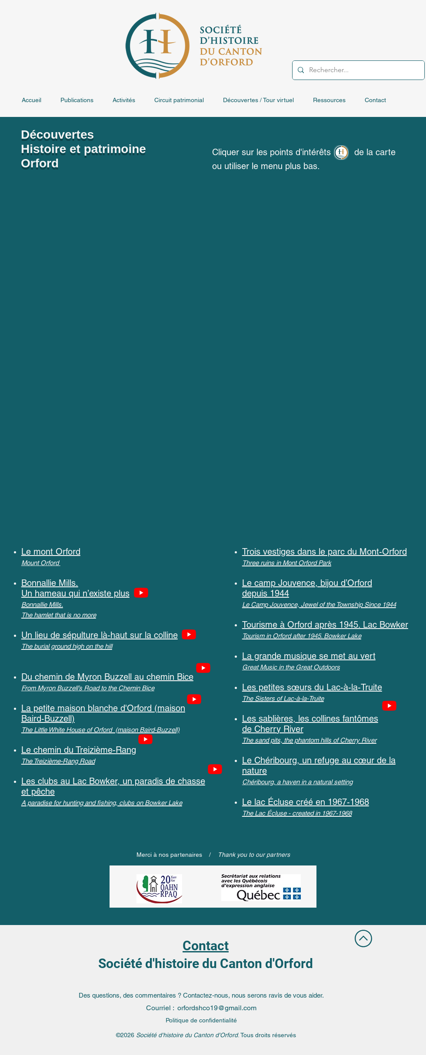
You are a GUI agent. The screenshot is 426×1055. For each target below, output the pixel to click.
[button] (82, 100)
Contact (206, 945)
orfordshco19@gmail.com (216, 1008)
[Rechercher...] (357, 70)
